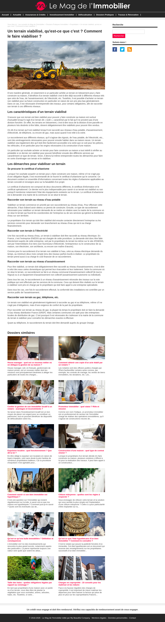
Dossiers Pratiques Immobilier (57, 24)
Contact (132, 618)
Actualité (17, 15)
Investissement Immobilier (62, 15)
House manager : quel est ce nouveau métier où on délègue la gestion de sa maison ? (30, 363)
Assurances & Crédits (35, 15)
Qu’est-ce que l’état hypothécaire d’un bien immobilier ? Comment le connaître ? (78, 539)
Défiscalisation (85, 15)
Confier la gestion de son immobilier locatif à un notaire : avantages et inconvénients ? (30, 407)
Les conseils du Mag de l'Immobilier (31, 24)
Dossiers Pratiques (105, 15)
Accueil (5, 15)
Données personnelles (117, 618)
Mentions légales (99, 618)
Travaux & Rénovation (128, 15)
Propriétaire (74, 24)
